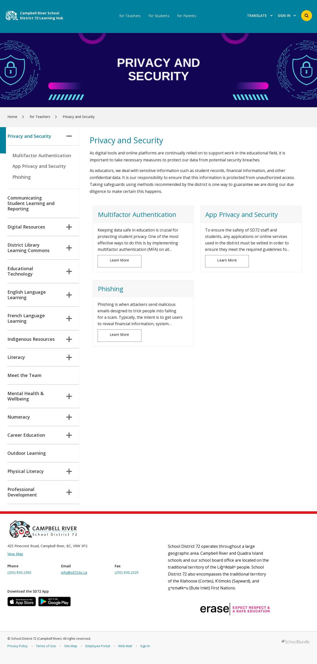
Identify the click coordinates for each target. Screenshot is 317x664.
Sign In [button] (287, 16)
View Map (15, 553)
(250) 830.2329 (126, 572)
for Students (159, 16)
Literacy (39, 357)
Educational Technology (39, 271)
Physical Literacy (39, 471)
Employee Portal (97, 646)
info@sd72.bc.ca (74, 572)
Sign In (145, 646)
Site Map (70, 646)
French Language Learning (39, 318)
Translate (260, 16)
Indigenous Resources (39, 339)
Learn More (119, 260)
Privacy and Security (39, 136)
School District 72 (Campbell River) (36, 638)
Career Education (39, 435)
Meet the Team (24, 375)
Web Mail (125, 646)
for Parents (186, 16)
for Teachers (130, 16)
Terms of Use (46, 646)
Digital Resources (39, 227)
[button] (306, 15)
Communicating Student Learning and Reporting (30, 203)
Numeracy (39, 417)
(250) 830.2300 (19, 572)
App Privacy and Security (39, 166)
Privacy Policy (17, 646)
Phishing (21, 177)
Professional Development (39, 492)
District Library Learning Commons (39, 247)
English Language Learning (39, 294)
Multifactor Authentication (41, 155)
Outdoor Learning (26, 453)
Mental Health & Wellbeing (39, 396)
